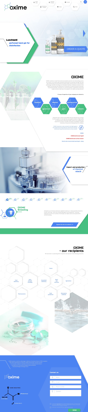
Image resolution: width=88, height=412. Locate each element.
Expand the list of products (64, 224)
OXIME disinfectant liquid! (77, 136)
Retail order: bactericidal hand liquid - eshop (73, 141)
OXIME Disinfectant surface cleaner (75, 138)
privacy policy (59, 403)
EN (85, 1)
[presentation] (59, 400)
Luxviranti (11, 40)
